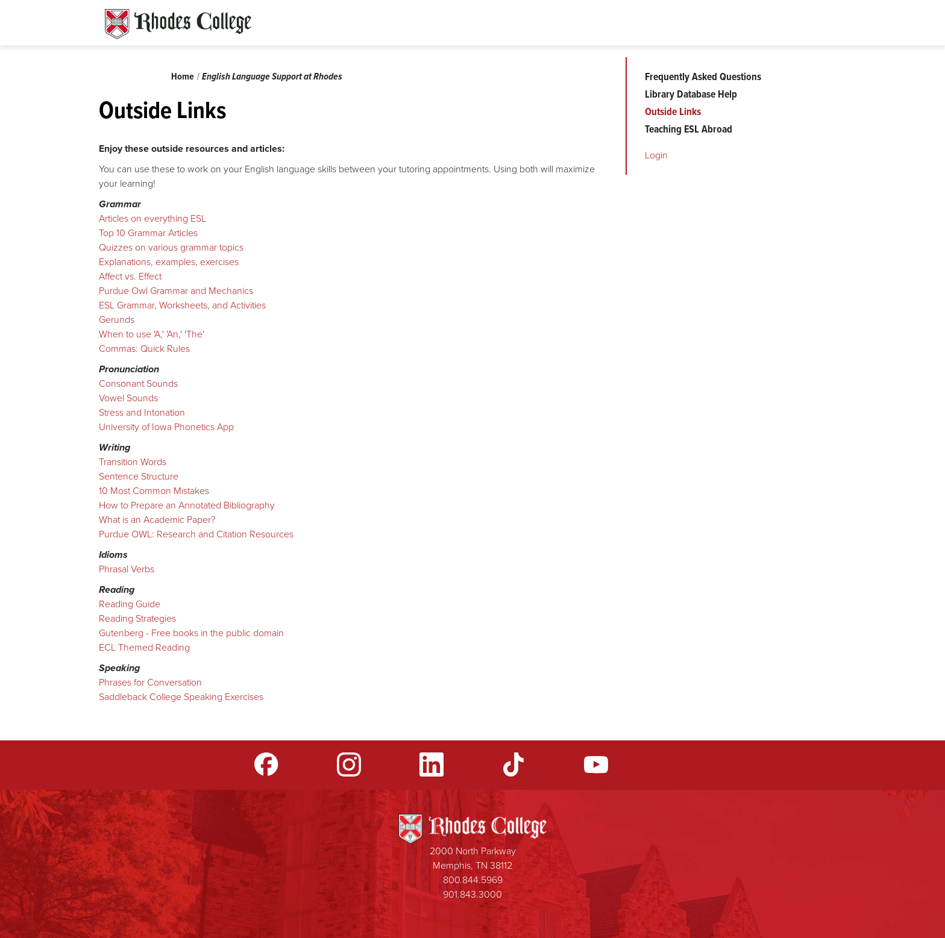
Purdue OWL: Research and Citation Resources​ (196, 534)
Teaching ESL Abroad (688, 129)
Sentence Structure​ (138, 476)
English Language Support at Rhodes (272, 76)
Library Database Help (691, 94)
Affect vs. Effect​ (130, 276)
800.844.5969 (473, 880)
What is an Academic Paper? (157, 520)
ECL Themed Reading (144, 647)
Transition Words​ (132, 462)
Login (656, 155)
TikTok (513, 764)
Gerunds (116, 320)
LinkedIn (431, 764)
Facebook (266, 764)
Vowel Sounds (128, 398)
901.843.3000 (472, 894)
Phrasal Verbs (126, 569)
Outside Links (673, 111)
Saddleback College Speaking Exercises (181, 697)
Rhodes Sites (178, 24)
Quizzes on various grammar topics (172, 247)
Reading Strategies (137, 618)
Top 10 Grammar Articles (148, 233)
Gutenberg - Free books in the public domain (192, 633)
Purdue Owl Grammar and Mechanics (176, 291)
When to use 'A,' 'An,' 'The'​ (151, 334)
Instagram (349, 764)
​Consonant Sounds (138, 383)
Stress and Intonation (142, 412)
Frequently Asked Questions (703, 76)
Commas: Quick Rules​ (144, 348)
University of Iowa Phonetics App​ (166, 427)
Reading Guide (129, 604)
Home (182, 76)
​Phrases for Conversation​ (150, 682)
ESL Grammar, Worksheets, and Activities (182, 305)
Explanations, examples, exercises (169, 262)
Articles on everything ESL (152, 218)
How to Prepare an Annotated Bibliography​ (187, 505)
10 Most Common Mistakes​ (154, 491)
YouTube (596, 764)
